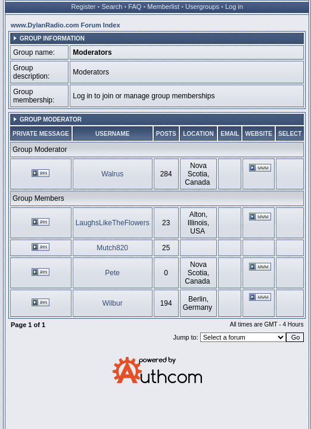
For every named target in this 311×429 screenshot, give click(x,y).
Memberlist (163, 6)
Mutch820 (112, 248)
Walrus (112, 174)
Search (112, 6)
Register (83, 6)
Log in (234, 6)
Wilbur (112, 303)
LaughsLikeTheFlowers (113, 223)
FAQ (134, 6)
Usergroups (202, 6)
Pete (112, 273)
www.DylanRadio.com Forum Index (65, 25)
